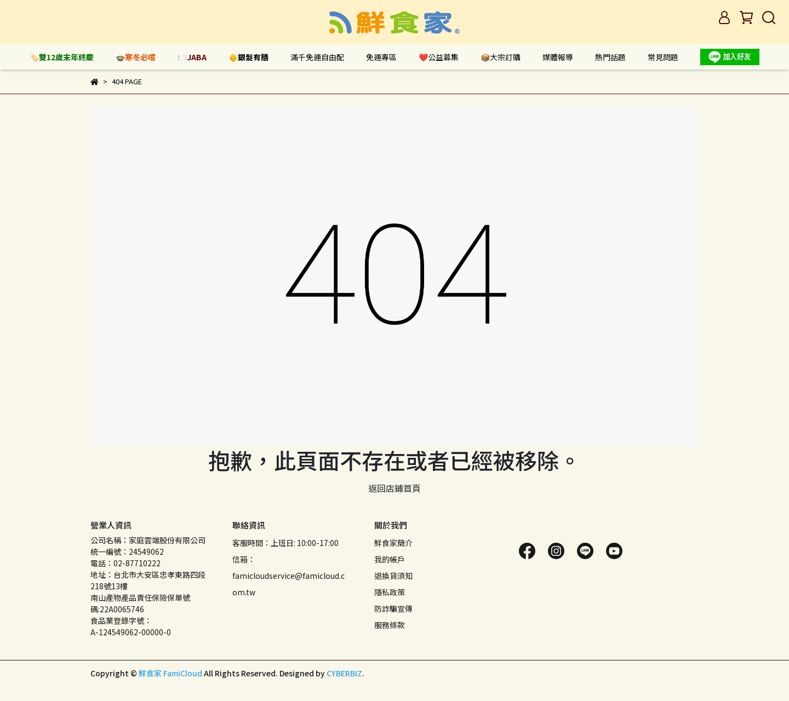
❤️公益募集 (439, 56)
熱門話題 (610, 56)
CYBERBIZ (344, 673)
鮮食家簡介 (393, 542)
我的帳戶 (389, 559)
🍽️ (192, 56)
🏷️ (62, 56)
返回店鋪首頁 (394, 488)
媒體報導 (557, 56)
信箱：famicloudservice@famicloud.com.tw (288, 575)
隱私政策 (389, 592)
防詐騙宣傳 (393, 608)
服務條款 (389, 624)
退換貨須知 (393, 575)
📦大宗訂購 (501, 56)
